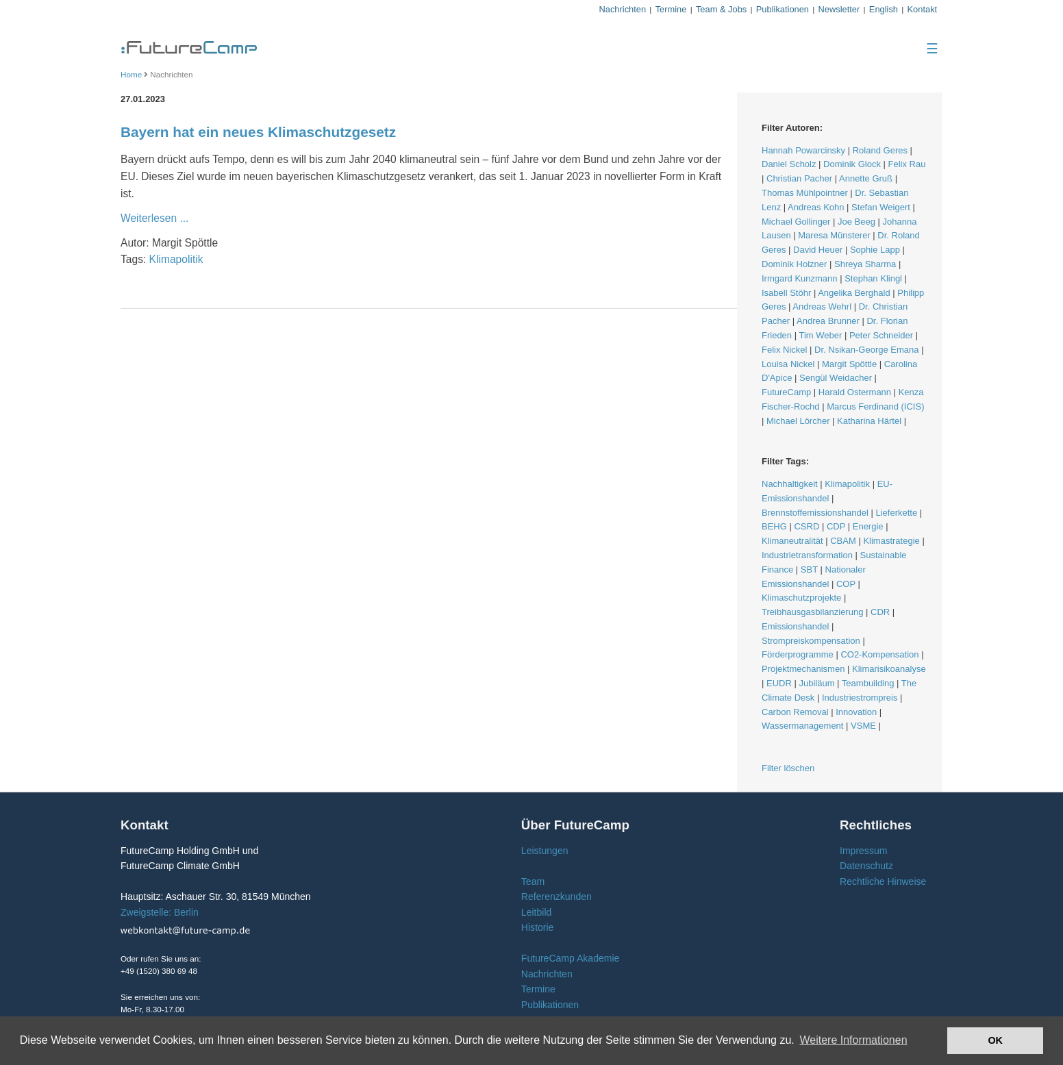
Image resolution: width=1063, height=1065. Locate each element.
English (883, 9)
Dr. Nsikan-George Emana (866, 349)
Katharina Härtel (869, 421)
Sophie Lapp (875, 250)
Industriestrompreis (860, 697)
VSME (863, 726)
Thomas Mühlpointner (805, 193)
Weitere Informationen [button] (853, 1040)
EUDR (779, 683)
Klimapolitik (176, 259)
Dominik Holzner (794, 264)
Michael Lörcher (798, 421)
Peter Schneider (881, 335)
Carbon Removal (795, 712)
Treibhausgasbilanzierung (812, 612)
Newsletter (839, 9)
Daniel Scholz (789, 164)
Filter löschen (788, 768)
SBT (809, 569)
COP (845, 584)
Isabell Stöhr (786, 293)
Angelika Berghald (854, 293)
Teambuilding (868, 683)
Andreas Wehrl (821, 306)
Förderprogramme (798, 654)
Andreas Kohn (816, 207)
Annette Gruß (865, 178)
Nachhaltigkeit (790, 484)
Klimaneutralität (792, 541)
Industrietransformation (807, 555)
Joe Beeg (856, 221)
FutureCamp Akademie (570, 958)
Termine (671, 9)
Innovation (856, 712)
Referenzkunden (556, 896)
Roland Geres (880, 150)
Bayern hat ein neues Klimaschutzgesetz (258, 132)
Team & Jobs (721, 9)
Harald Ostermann (854, 392)
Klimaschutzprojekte (801, 597)
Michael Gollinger (796, 221)
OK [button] (995, 1040)
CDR (880, 612)
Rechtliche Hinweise (883, 881)
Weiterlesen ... (154, 218)
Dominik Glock (852, 164)
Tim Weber (820, 335)
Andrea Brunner (828, 321)
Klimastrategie (891, 541)
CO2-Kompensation (879, 654)
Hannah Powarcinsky (803, 150)
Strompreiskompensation (811, 641)
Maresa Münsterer (834, 235)
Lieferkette (896, 513)
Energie (868, 526)
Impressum (863, 850)
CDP (836, 526)
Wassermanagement (802, 726)
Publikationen (782, 9)
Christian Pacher (799, 178)
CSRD (806, 526)
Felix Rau (907, 164)
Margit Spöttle (849, 364)
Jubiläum (816, 683)
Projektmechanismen (803, 669)
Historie (537, 927)
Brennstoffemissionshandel (815, 513)
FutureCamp (786, 392)
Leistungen (544, 850)
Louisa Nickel (788, 364)
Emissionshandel (795, 626)
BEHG (774, 526)
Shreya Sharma (865, 264)
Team (533, 881)
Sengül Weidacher (835, 378)
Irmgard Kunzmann (800, 278)
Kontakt (923, 9)
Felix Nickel (784, 349)
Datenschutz (866, 865)
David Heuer (817, 250)
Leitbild (536, 912)
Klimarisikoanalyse (889, 669)
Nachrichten (622, 9)
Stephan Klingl (873, 278)
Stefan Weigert (880, 207)
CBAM (843, 541)
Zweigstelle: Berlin (160, 912)
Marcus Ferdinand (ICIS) (875, 406)
